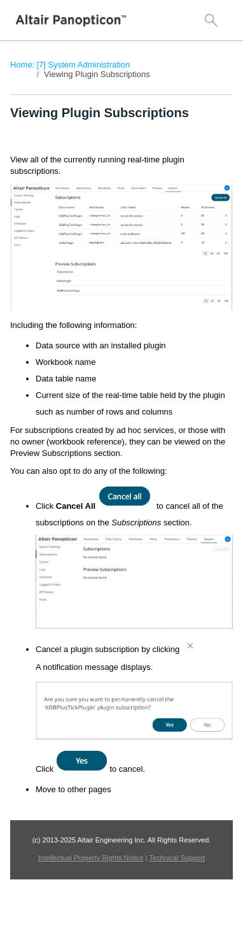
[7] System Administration (83, 64)
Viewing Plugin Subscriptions (97, 74)
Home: (22, 64)
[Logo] (71, 20)
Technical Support (177, 858)
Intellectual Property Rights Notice (91, 858)
